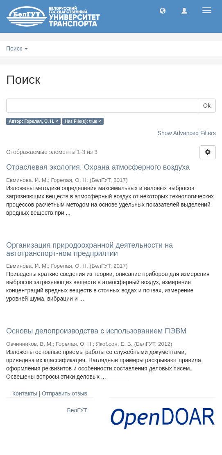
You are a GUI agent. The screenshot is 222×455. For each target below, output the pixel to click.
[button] (162, 10)
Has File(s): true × (83, 121)
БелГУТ (77, 410)
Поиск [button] (17, 48)
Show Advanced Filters (187, 133)
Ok (207, 105)
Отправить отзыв (64, 393)
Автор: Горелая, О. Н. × (33, 121)
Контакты (24, 393)
